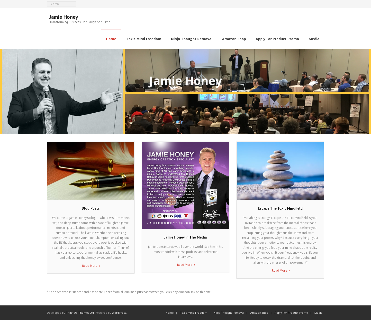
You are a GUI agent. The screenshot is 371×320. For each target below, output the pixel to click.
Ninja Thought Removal (229, 312)
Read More (89, 266)
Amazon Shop (259, 312)
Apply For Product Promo (291, 312)
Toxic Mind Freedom (193, 312)
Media (318, 312)
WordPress (119, 312)
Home (170, 312)
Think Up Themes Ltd (80, 312)
